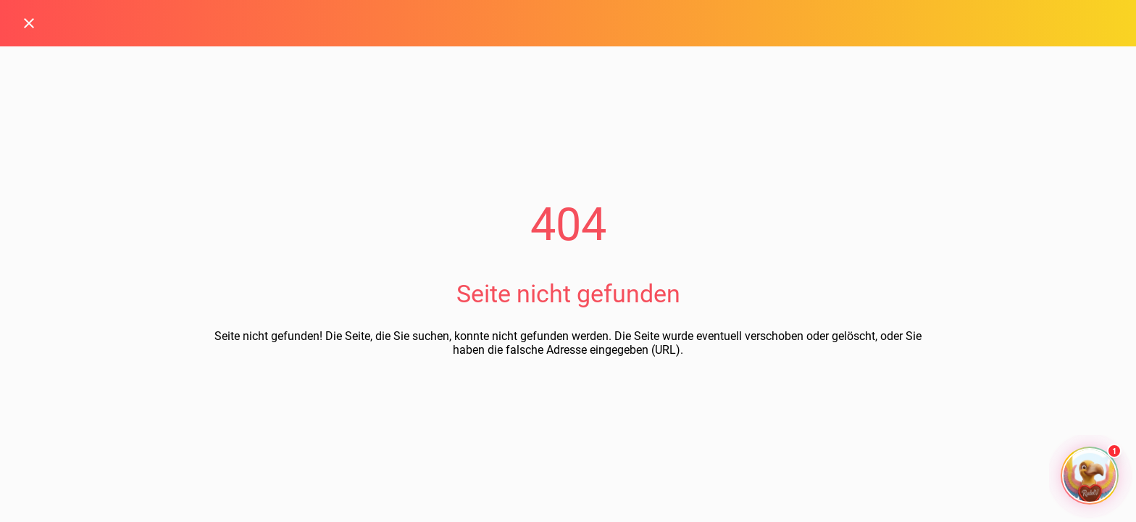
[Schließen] (29, 23)
